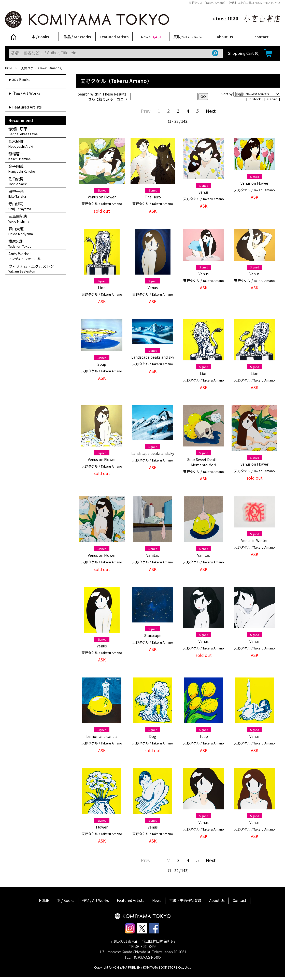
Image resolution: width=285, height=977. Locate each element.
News (151, 36)
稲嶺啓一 (35, 156)
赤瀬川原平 (35, 131)
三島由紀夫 (35, 218)
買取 (188, 36)
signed (272, 99)
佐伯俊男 (35, 181)
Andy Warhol (35, 256)
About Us (225, 36)
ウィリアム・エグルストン (35, 268)
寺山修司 (35, 206)
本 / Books (40, 36)
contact (261, 36)
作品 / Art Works (77, 36)
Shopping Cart (244, 53)
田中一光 (35, 193)
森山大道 (35, 231)
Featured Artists (114, 36)
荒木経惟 (35, 144)
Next (211, 110)
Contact (239, 900)
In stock (255, 99)
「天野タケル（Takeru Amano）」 (41, 68)
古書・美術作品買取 (185, 900)
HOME (9, 68)
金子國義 (35, 169)
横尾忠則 (35, 243)
